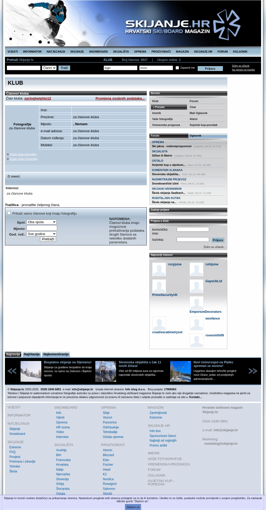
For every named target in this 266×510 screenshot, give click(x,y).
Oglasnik (195, 135)
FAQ (12, 452)
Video (60, 432)
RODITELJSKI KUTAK (166, 198)
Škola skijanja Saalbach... (168, 192)
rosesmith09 (214, 335)
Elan (106, 460)
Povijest (14, 457)
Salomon (109, 489)
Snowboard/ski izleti (165, 183)
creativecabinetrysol (167, 332)
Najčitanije (31, 354)
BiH (58, 455)
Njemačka (63, 474)
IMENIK (154, 453)
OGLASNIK (240, 51)
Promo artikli (158, 445)
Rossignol (110, 484)
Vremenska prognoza (166, 124)
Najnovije (13, 354)
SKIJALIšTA (160, 151)
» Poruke (158, 107)
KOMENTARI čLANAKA (167, 170)
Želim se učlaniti (240, 66)
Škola (13, 471)
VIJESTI (13, 51)
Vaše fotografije (162, 119)
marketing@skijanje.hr (220, 443)
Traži (64, 68)
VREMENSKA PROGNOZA (169, 464)
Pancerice (110, 422)
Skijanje (14, 429)
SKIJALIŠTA (121, 51)
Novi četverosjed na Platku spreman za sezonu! (213, 364)
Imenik (156, 113)
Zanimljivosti (158, 413)
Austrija (61, 450)
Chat (193, 107)
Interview (62, 437)
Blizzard (108, 455)
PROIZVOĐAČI (161, 51)
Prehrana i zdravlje (22, 461)
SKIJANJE (77, 51)
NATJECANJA (56, 51)
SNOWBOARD (98, 51)
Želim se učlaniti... (215, 247)
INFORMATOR (32, 51)
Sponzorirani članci (163, 436)
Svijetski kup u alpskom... (169, 164)
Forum (194, 101)
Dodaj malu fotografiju (23, 154)
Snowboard (17, 434)
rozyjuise (175, 264)
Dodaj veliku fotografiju (24, 158)
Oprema (61, 422)
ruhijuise (211, 264)
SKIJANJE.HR (203, 51)
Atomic (107, 450)
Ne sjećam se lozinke (243, 69)
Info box (155, 431)
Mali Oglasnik (199, 113)
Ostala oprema (113, 437)
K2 (105, 474)
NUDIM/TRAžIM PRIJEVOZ (169, 179)
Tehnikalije (110, 432)
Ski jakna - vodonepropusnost (171, 146)
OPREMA (140, 51)
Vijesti (60, 417)
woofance (212, 318)
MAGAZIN (182, 51)
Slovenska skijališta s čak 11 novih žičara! (140, 364)
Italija (59, 469)
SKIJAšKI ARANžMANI (167, 188)
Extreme (15, 447)
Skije (106, 413)
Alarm (193, 119)
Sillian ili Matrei (162, 155)
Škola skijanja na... (164, 202)
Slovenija (62, 479)
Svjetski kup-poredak (203, 124)
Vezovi (107, 417)
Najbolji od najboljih (163, 440)
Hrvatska (62, 464)
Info (58, 413)
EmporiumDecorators (206, 312)
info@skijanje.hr (226, 430)
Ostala (60, 493)
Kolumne (156, 417)
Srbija (60, 484)
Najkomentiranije (56, 354)
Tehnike (14, 466)
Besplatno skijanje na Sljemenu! (67, 362)
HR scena (63, 427)
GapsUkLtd (213, 281)
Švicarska (63, 489)
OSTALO (157, 160)
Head (106, 469)
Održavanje (111, 427)
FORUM (223, 51)
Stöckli (107, 493)
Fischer (108, 464)
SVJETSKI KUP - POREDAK (161, 482)
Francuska (63, 460)
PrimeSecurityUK (165, 295)
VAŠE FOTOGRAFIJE (165, 459)
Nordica (108, 479)
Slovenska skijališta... (166, 174)
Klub (155, 101)
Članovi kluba (17, 93)
